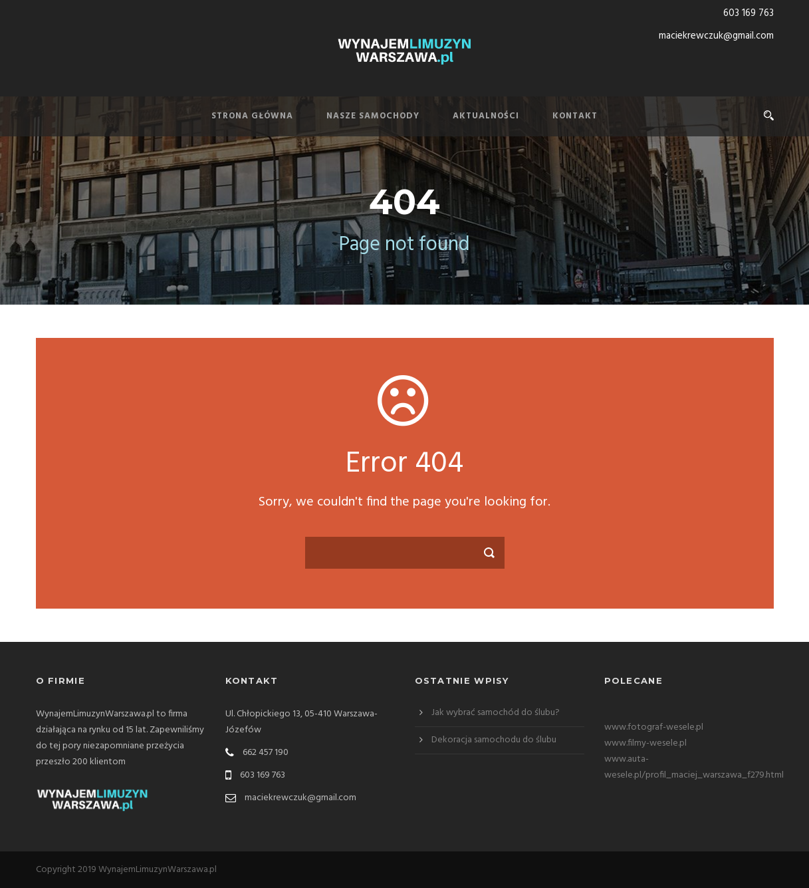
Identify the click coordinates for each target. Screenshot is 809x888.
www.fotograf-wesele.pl (653, 727)
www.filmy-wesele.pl (645, 743)
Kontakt (575, 116)
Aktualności (486, 116)
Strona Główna (252, 116)
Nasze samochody (372, 116)
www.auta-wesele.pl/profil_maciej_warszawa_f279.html (694, 767)
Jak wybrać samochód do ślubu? (495, 712)
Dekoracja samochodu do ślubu (493, 740)
